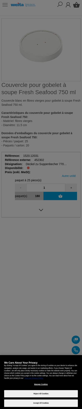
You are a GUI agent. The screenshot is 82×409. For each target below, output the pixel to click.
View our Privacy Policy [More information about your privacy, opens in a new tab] (33, 378)
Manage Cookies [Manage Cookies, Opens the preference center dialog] (41, 384)
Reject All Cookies (41, 394)
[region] (41, 382)
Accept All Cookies (41, 403)
